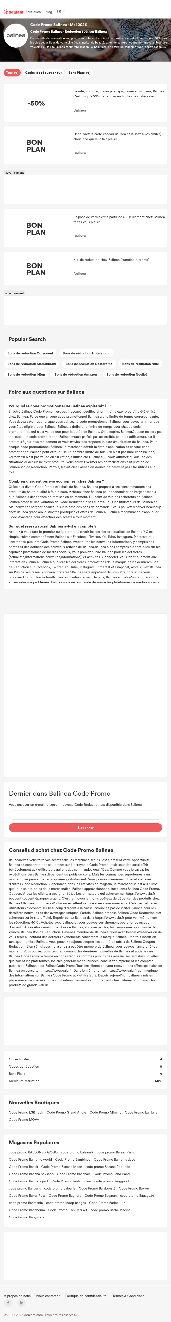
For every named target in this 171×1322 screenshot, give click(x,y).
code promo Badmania (26, 1202)
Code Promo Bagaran (101, 1195)
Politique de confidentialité (86, 1295)
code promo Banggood (111, 1181)
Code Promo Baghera (65, 1195)
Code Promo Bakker (134, 1188)
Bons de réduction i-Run (26, 374)
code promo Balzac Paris (115, 1152)
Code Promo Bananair (73, 1173)
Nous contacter (48, 1295)
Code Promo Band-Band (111, 1173)
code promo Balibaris (25, 1188)
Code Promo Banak (23, 1166)
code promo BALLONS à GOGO (33, 1152)
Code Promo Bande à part (28, 1181)
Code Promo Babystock (26, 1217)
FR (59, 11)
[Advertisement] (86, 695)
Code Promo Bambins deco (114, 1159)
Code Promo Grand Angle (66, 1112)
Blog (48, 11)
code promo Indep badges (66, 1202)
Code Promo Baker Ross (27, 1195)
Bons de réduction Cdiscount (30, 353)
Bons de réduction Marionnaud (31, 363)
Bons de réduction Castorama (89, 363)
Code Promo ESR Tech (26, 1112)
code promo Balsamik (77, 1152)
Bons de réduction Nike (140, 363)
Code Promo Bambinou (73, 1159)
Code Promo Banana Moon (61, 1166)
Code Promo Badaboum (27, 1210)
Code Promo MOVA (24, 1119)
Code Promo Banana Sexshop (31, 1173)
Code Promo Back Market (67, 1210)
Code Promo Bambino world (30, 1159)
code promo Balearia (59, 1188)
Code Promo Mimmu (106, 1112)
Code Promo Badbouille (107, 1202)
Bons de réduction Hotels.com (86, 353)
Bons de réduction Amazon (76, 374)
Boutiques (33, 11)
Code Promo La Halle (141, 1112)
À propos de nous (17, 1295)
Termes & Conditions (128, 1295)
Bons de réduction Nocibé (126, 374)
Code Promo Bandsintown (71, 1181)
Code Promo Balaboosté (97, 1188)
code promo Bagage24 (137, 1195)
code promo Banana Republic (108, 1166)
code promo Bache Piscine (111, 1210)
